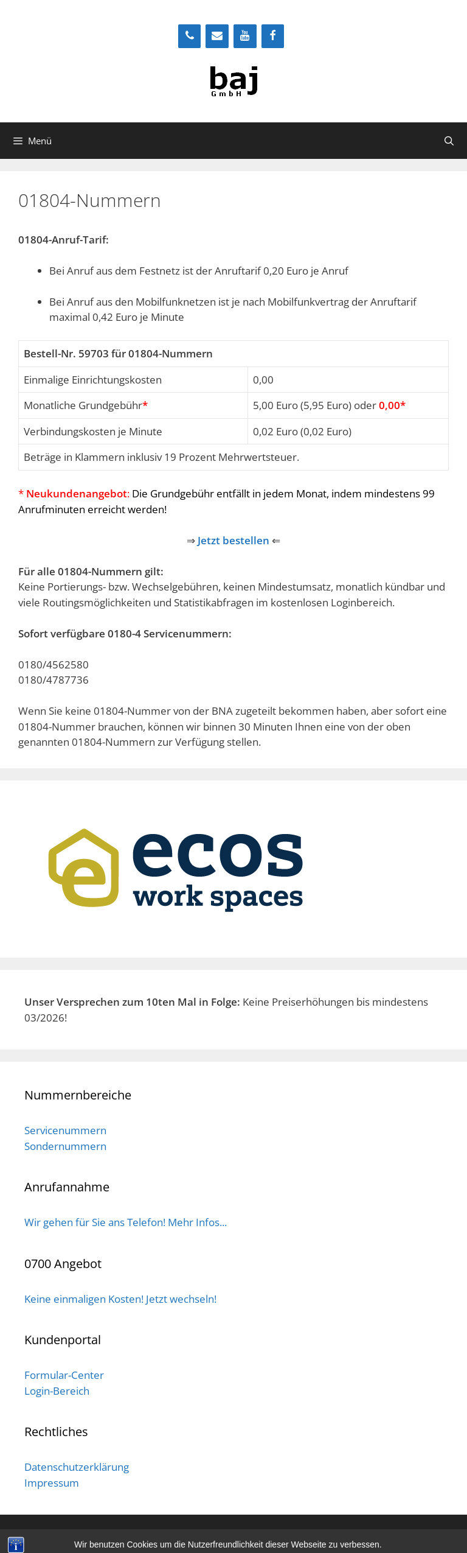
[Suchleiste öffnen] (449, 140)
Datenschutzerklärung (76, 1467)
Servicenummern (65, 1130)
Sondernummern (65, 1146)
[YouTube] (245, 36)
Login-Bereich (56, 1391)
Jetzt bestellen (233, 540)
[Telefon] (189, 36)
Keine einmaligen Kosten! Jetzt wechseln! (120, 1299)
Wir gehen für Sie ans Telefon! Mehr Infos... (125, 1222)
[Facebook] (273, 36)
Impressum (51, 1483)
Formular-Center (64, 1375)
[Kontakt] (217, 36)
